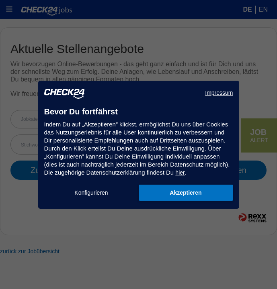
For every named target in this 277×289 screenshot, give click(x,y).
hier (180, 172)
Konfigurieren (91, 192)
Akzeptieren (185, 192)
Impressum (219, 93)
